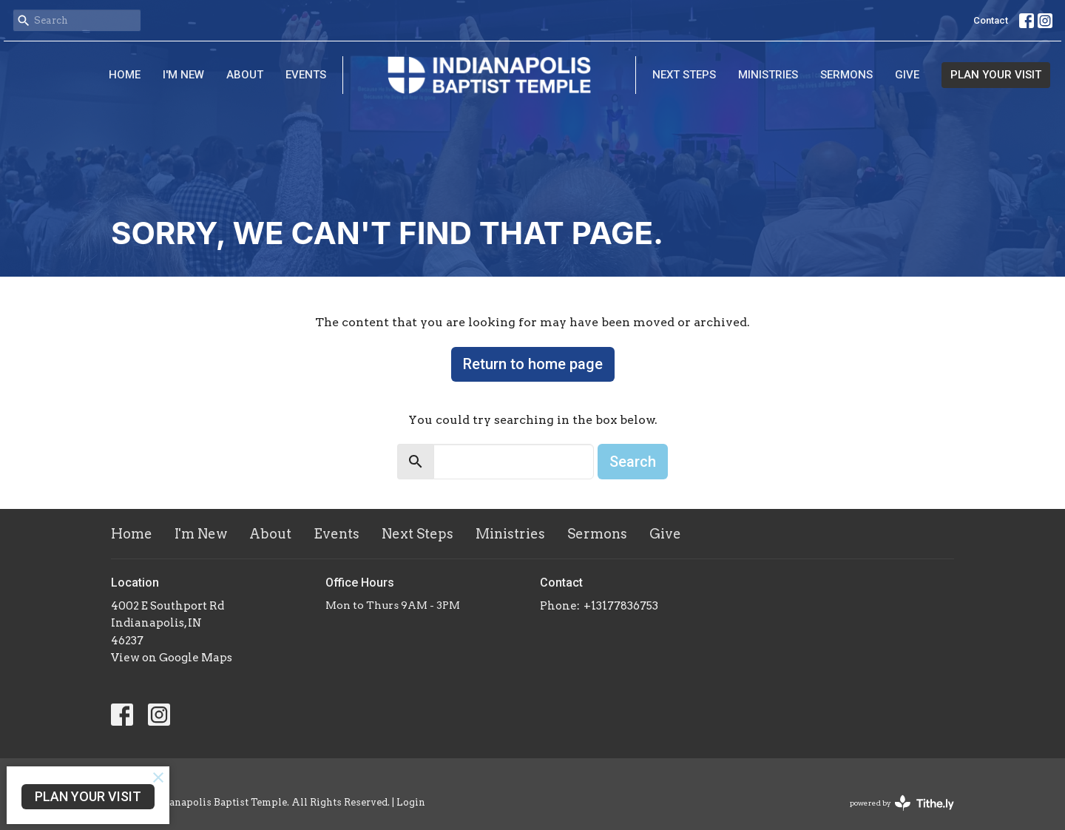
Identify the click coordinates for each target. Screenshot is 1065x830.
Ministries (768, 74)
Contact (990, 20)
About (244, 74)
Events (305, 74)
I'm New (183, 74)
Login (410, 802)
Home (125, 74)
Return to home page (533, 364)
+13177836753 (621, 606)
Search (632, 461)
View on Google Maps (171, 657)
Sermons (846, 74)
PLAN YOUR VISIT (995, 74)
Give (907, 74)
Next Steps (684, 74)
